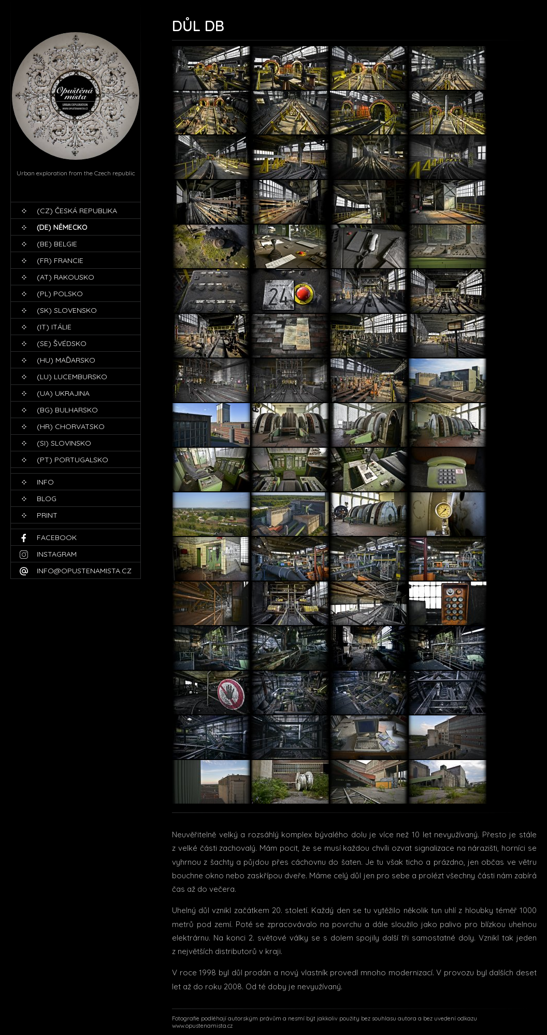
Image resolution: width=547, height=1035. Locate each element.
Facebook (57, 537)
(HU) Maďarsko (66, 360)
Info (45, 482)
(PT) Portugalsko (72, 459)
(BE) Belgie (57, 244)
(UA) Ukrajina (63, 393)
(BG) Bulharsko (67, 410)
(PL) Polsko (60, 293)
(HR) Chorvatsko (71, 426)
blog (46, 498)
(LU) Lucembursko (72, 376)
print (47, 515)
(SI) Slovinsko (64, 443)
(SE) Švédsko (62, 343)
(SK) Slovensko (67, 310)
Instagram (57, 554)
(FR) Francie (60, 260)
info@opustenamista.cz (84, 570)
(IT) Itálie (54, 327)
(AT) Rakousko (65, 277)
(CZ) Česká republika (77, 210)
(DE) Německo (62, 227)
